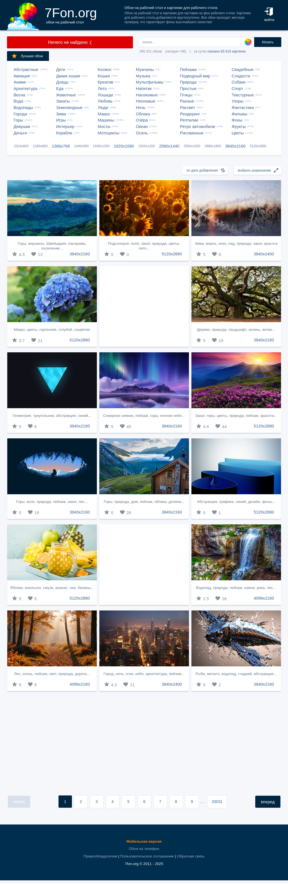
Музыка (143, 76)
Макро (104, 114)
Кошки (104, 76)
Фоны (237, 120)
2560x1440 (169, 146)
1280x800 (40, 146)
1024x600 (21, 146)
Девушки (22, 126)
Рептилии (189, 120)
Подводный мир (195, 76)
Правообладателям (100, 856)
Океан (142, 126)
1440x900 (81, 146)
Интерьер (65, 126)
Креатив (105, 82)
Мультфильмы (149, 82)
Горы (18, 120)
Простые (188, 88)
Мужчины (145, 69)
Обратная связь (190, 856)
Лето (102, 88)
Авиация (22, 76)
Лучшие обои (27, 56)
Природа (188, 82)
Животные (66, 95)
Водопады (23, 107)
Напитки (144, 88)
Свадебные (243, 69)
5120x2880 (258, 146)
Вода (18, 101)
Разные (187, 101)
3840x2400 (264, 254)
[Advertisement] (144, 306)
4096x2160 (264, 598)
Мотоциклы (108, 133)
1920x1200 (146, 146)
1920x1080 (124, 146)
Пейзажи (188, 69)
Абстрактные (26, 69)
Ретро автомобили (197, 126)
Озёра (142, 120)
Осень (142, 133)
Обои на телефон (144, 848)
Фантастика (243, 107)
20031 (217, 801)
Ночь (141, 107)
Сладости (241, 76)
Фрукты (239, 126)
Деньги (20, 133)
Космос (105, 69)
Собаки (239, 82)
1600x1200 (101, 146)
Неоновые (146, 101)
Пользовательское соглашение (147, 856)
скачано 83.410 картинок (226, 51)
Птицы (186, 95)
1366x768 (61, 146)
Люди (103, 107)
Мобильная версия (143, 841)
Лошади (105, 95)
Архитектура (26, 88)
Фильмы (239, 114)
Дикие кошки (68, 76)
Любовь (105, 101)
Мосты (104, 126)
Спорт (237, 88)
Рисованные (191, 133)
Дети (60, 69)
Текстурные (243, 95)
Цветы (238, 133)
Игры (61, 120)
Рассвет (187, 107)
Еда (60, 88)
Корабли (64, 133)
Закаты (63, 101)
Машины (106, 120)
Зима (61, 114)
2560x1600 (192, 146)
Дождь (62, 82)
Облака (143, 114)
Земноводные (69, 107)
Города (20, 114)
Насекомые (147, 95)
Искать (268, 42)
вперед (268, 801)
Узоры (237, 101)
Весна (19, 95)
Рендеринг (190, 114)
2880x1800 (212, 146)
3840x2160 (235, 146)
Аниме (20, 82)
